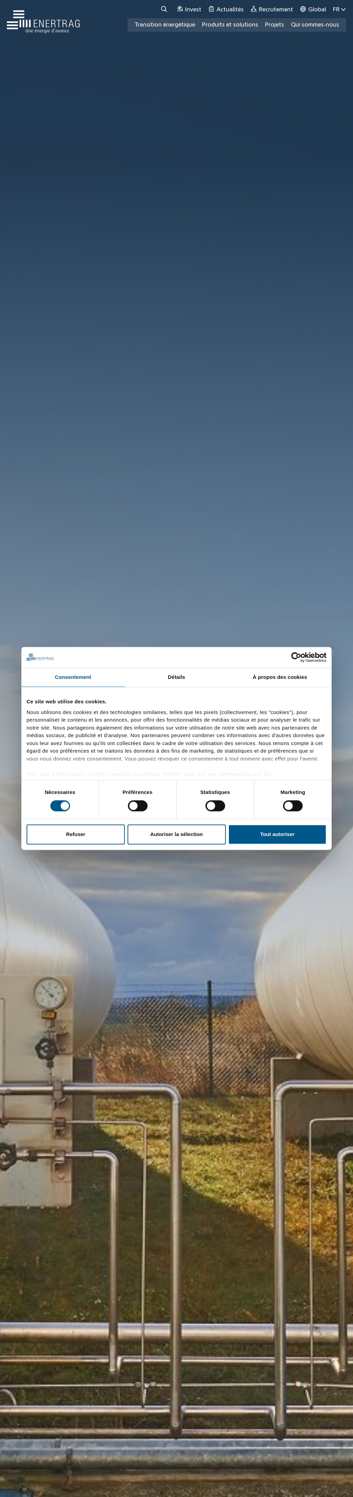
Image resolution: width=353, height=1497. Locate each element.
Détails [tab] (176, 677)
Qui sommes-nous (315, 25)
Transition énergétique (164, 25)
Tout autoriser (277, 834)
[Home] (43, 18)
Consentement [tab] (73, 677)
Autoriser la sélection (176, 834)
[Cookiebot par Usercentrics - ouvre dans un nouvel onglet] (296, 657)
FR (339, 9)
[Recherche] (165, 9)
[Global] (313, 9)
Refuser (75, 834)
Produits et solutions (230, 25)
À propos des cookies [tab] (280, 677)
